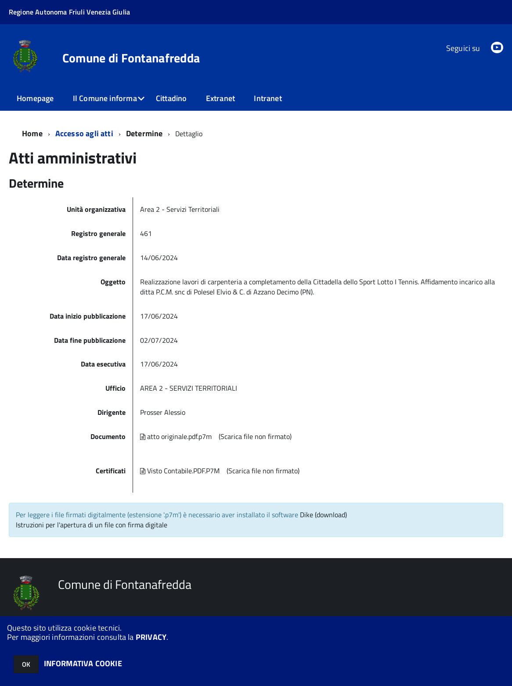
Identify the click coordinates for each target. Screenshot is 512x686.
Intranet (267, 98)
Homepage (35, 98)
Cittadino (171, 98)
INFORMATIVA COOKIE (83, 663)
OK (26, 664)
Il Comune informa (105, 98)
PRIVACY (151, 637)
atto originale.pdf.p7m (176, 436)
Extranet (220, 98)
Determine (144, 133)
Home (32, 133)
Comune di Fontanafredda (131, 58)
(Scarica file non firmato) (255, 436)
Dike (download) (323, 514)
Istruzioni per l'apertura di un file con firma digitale (91, 524)
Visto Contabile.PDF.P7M (180, 470)
